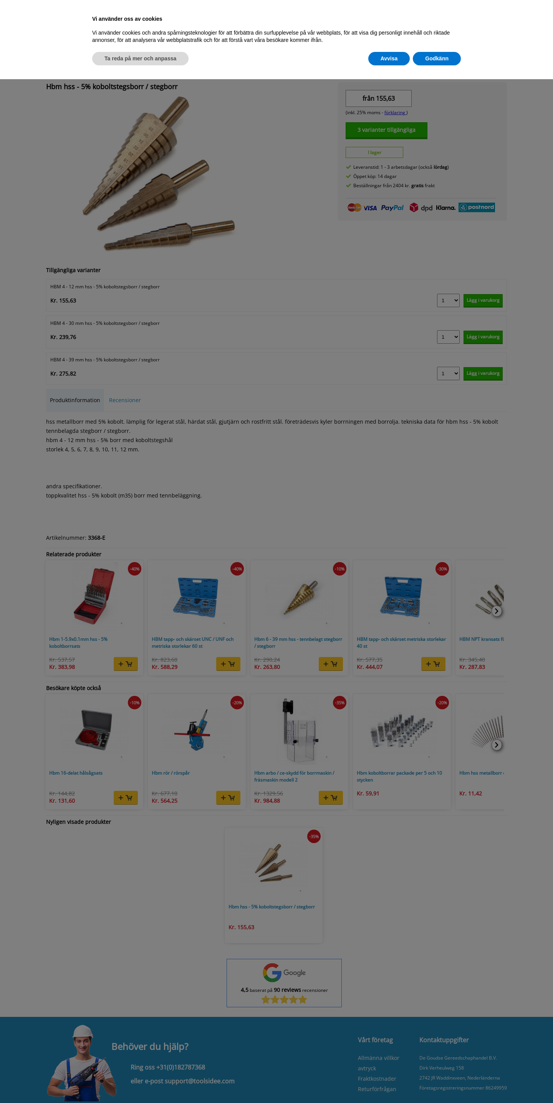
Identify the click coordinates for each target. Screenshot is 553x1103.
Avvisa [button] (389, 58)
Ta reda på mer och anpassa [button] (140, 58)
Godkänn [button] (437, 58)
